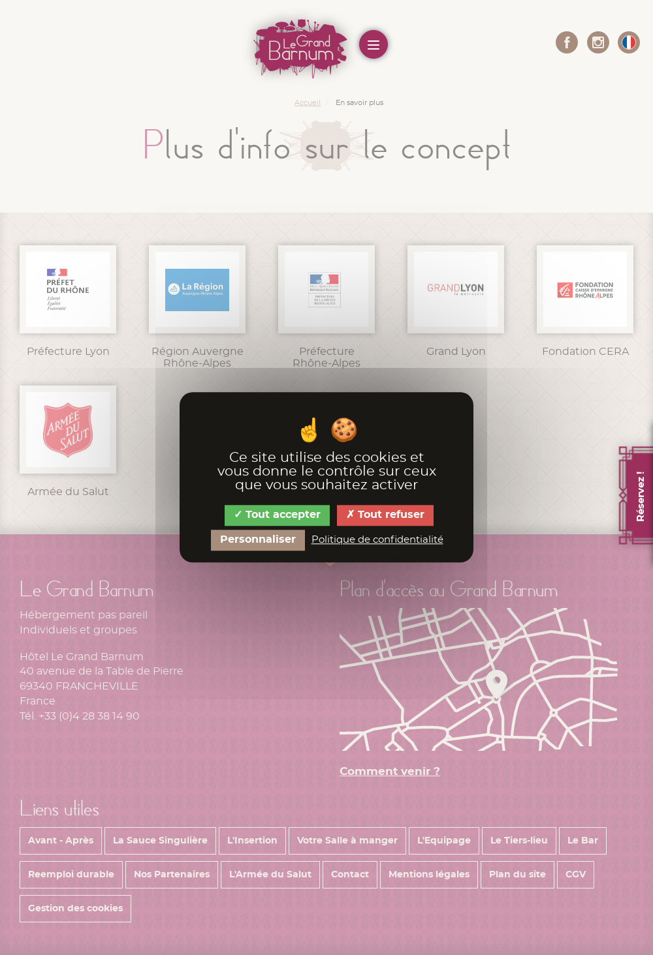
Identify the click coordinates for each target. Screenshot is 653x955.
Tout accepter (277, 515)
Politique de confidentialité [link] (377, 540)
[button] (629, 42)
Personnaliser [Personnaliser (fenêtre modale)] (258, 539)
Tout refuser (385, 515)
